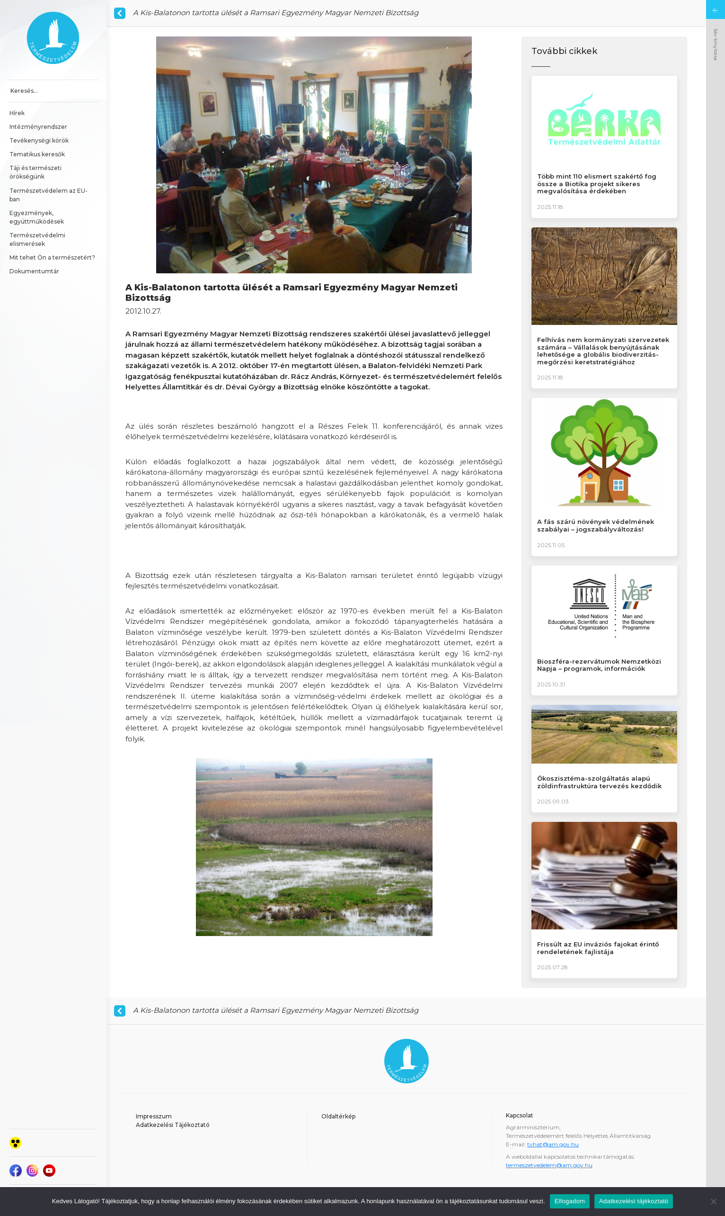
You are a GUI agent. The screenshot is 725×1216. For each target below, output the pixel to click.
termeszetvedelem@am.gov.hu (549, 1165)
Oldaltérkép (338, 1116)
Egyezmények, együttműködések (36, 217)
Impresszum (154, 1116)
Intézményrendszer (38, 126)
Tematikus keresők (37, 154)
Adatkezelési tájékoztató (633, 1201)
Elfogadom (570, 1201)
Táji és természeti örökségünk (36, 172)
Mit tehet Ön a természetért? (52, 257)
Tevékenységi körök (39, 140)
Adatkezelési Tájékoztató (173, 1124)
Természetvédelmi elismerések (38, 239)
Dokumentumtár (34, 271)
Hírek (17, 113)
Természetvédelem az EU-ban (48, 195)
